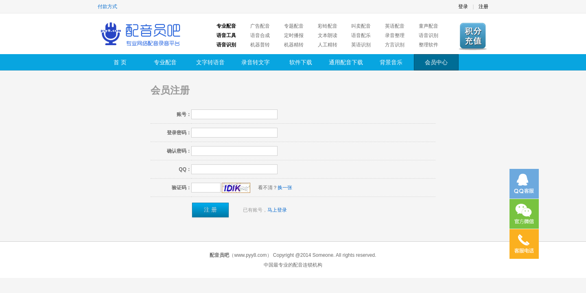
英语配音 (395, 26)
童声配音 (428, 26)
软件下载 (300, 62)
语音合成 (260, 35)
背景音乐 (391, 62)
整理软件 (428, 45)
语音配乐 (361, 35)
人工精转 (327, 45)
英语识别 (361, 45)
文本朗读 (327, 35)
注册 (483, 6)
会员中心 (436, 62)
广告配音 (260, 26)
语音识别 (428, 35)
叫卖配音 (361, 26)
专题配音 (294, 26)
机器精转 (294, 45)
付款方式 (107, 6)
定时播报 (294, 35)
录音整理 (395, 35)
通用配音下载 (346, 62)
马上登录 (277, 210)
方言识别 (395, 45)
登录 (463, 6)
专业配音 (165, 62)
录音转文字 (255, 62)
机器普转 (260, 45)
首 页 (120, 62)
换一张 (285, 187)
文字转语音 (210, 62)
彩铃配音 (327, 26)
